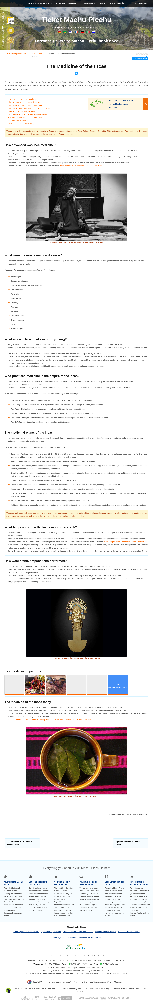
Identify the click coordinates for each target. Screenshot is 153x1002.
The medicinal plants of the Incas (21, 111)
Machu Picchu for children (105, 932)
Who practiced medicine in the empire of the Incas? (29, 108)
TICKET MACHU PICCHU (39, 3)
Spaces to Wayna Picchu (51, 932)
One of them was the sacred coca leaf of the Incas (81, 166)
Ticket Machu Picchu (76, 20)
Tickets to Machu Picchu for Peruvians (78, 932)
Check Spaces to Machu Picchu (26, 932)
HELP (102, 3)
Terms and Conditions (74, 956)
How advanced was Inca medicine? (22, 99)
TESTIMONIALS (89, 3)
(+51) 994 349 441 (111, 964)
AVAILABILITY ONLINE (66, 3)
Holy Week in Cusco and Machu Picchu (19, 843)
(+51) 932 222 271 (79, 964)
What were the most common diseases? (24, 102)
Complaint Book (89, 956)
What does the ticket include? (90, 938)
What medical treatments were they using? (25, 105)
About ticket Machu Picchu (55, 956)
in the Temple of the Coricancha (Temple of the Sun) (125, 542)
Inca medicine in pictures (18, 120)
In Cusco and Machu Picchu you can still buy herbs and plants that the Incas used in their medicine (49, 719)
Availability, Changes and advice (64, 938)
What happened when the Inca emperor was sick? (29, 114)
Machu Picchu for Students (128, 932)
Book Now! (142, 3)
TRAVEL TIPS (116, 3)
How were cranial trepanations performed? (25, 117)
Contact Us (101, 956)
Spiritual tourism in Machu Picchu (128, 843)
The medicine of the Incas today (21, 123)
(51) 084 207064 (52, 964)
